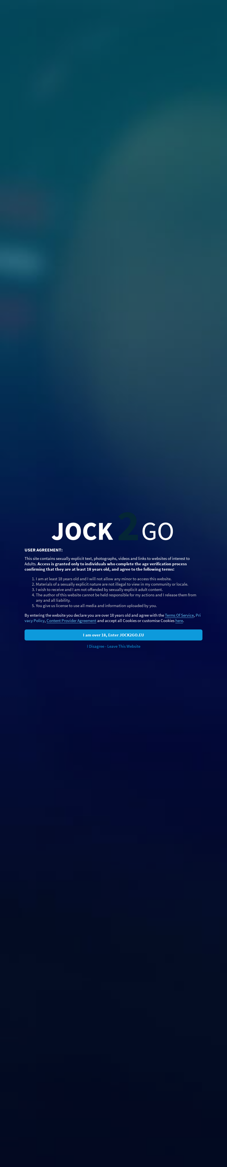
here (179, 620)
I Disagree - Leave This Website (113, 646)
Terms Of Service (179, 615)
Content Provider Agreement (71, 620)
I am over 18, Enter (113, 635)
